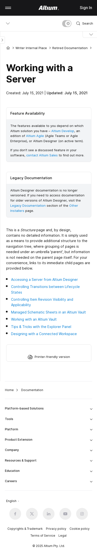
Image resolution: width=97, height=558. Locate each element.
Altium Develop (62, 131)
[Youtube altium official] (65, 514)
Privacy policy (56, 529)
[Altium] (48, 8)
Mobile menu (8, 8)
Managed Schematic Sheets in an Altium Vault (48, 312)
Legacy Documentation (28, 205)
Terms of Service (42, 535)
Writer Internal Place (31, 48)
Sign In (86, 7)
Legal (62, 535)
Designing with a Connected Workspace (44, 334)
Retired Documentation (70, 48)
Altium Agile (35, 136)
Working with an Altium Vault (34, 319)
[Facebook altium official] (15, 514)
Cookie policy (79, 529)
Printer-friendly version (52, 357)
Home (9, 390)
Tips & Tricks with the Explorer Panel (41, 327)
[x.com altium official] (32, 514)
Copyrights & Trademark (25, 529)
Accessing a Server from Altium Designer (44, 279)
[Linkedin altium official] (49, 514)
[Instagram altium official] (82, 514)
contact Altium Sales (42, 155)
